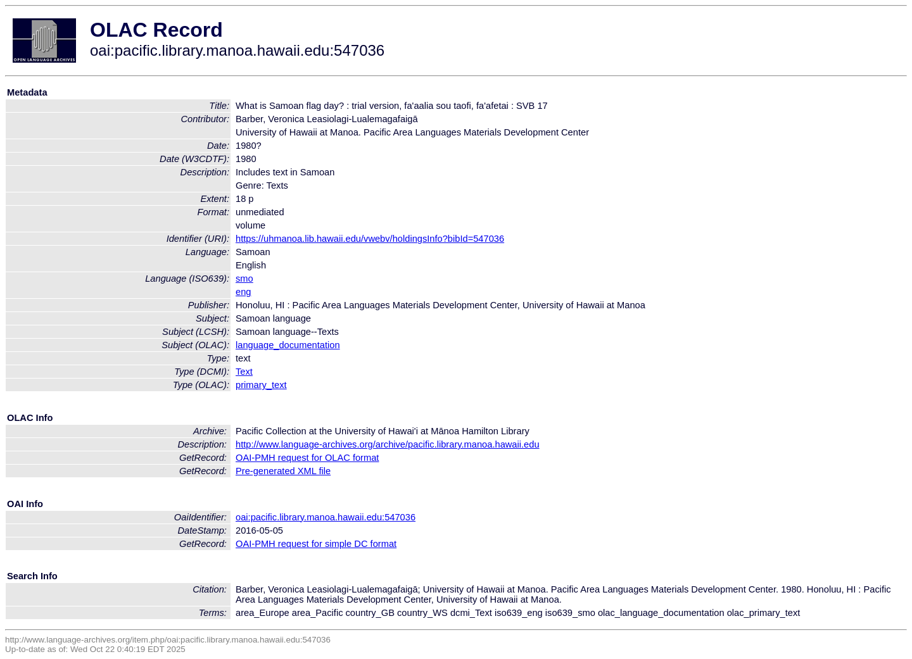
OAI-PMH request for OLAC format (307, 458)
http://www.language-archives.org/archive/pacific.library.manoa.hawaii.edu (388, 444)
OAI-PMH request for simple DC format (316, 544)
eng (243, 292)
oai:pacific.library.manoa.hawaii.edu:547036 (325, 517)
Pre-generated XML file (283, 471)
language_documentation (288, 345)
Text (244, 372)
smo (244, 278)
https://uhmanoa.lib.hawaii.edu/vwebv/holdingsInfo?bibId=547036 (370, 239)
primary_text (261, 385)
